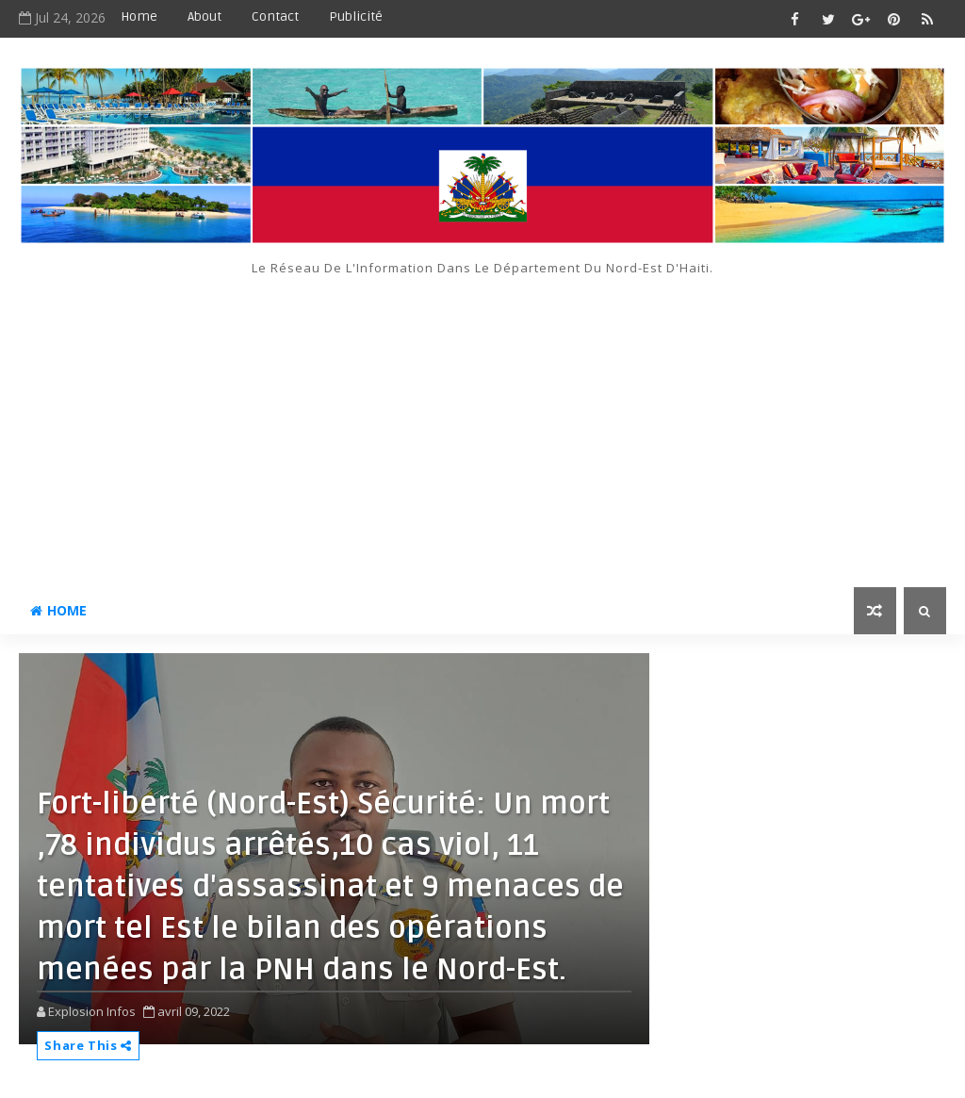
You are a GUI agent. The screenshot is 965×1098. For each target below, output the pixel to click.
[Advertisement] (483, 417)
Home (139, 16)
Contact (275, 16)
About (204, 16)
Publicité (356, 16)
